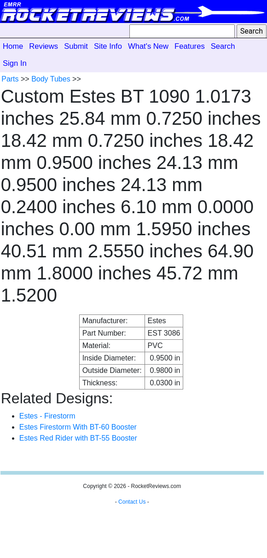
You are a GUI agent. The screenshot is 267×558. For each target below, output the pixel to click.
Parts (9, 79)
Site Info (108, 46)
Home (13, 46)
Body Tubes (50, 79)
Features (189, 46)
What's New (148, 46)
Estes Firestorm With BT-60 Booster (78, 427)
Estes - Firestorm (47, 416)
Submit (76, 46)
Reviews (43, 46)
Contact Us (131, 502)
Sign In (15, 63)
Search (223, 46)
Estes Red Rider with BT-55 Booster (78, 438)
